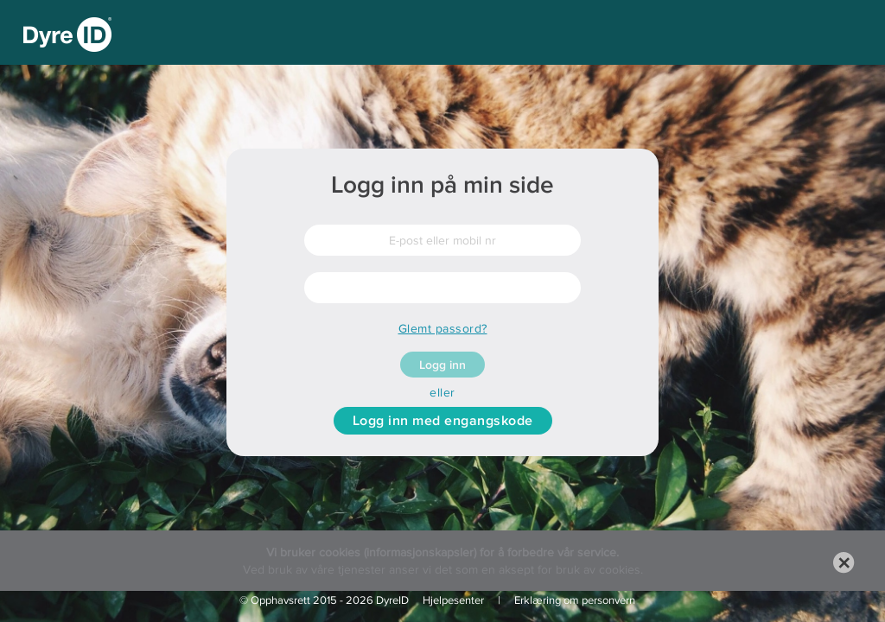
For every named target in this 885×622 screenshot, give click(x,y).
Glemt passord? (442, 328)
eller (442, 392)
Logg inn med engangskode (443, 420)
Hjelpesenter (453, 599)
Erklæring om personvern (574, 599)
